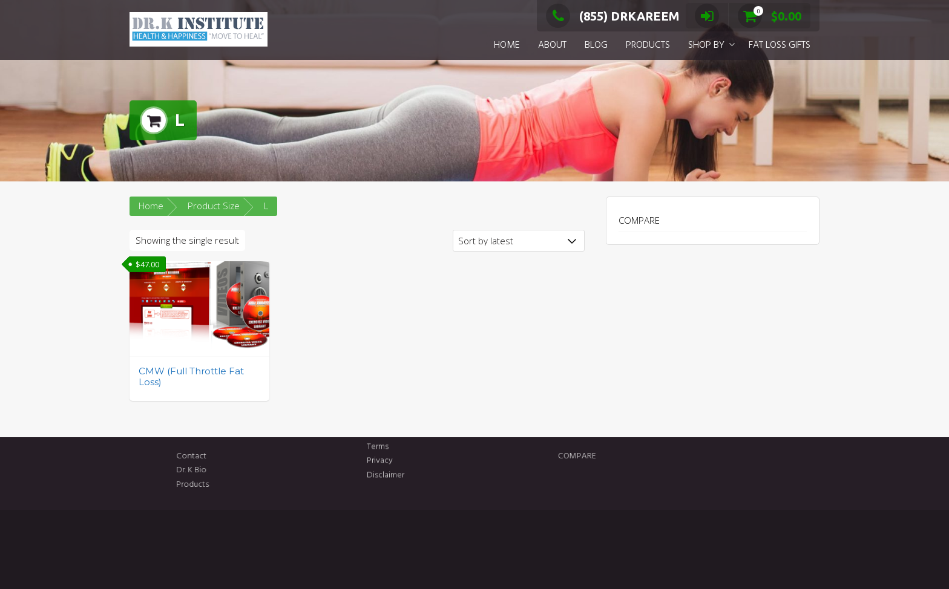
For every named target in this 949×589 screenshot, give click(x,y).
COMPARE (639, 220)
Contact (257, 456)
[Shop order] (519, 241)
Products (258, 485)
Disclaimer (385, 462)
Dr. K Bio (257, 470)
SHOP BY (706, 45)
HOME (507, 45)
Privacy (380, 448)
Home (151, 206)
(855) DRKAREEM (613, 16)
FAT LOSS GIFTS (779, 45)
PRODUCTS (648, 45)
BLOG (596, 45)
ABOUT (552, 45)
